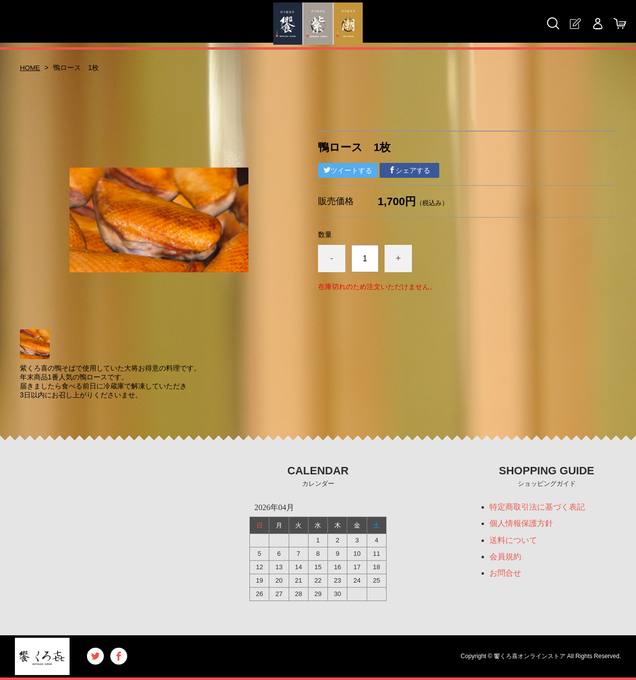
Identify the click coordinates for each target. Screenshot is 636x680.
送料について (513, 540)
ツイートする (347, 170)
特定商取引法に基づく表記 (537, 507)
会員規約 (505, 557)
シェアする (409, 170)
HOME (30, 68)
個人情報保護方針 (521, 524)
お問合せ (505, 574)
